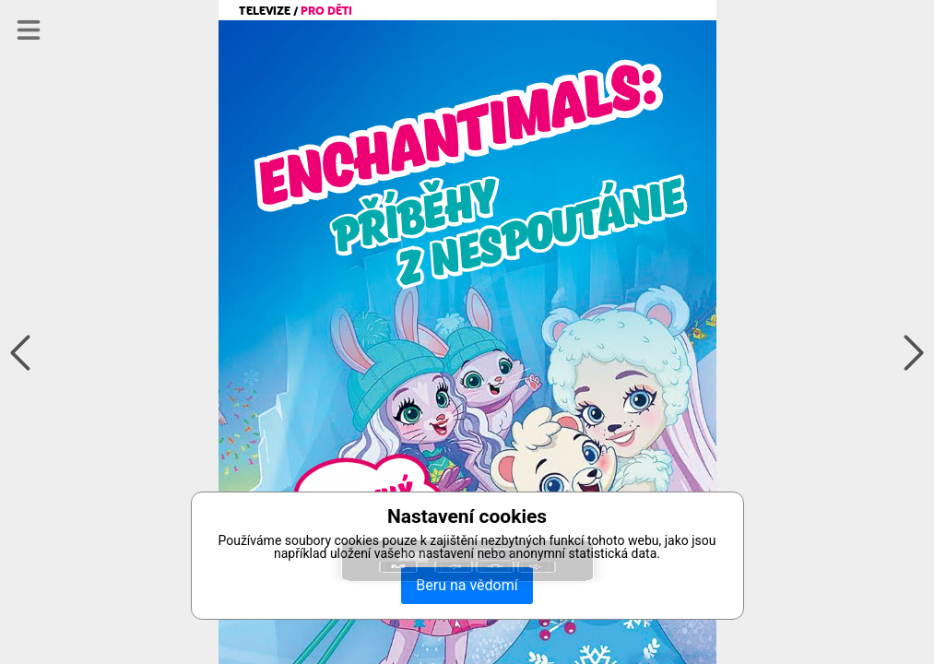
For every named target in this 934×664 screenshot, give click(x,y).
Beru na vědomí (466, 585)
